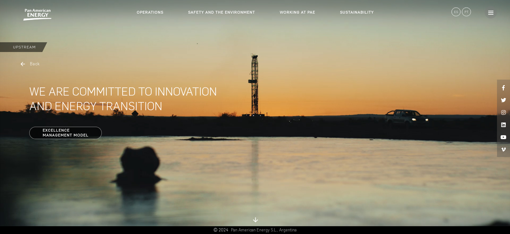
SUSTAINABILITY (357, 12)
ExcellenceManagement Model (65, 132)
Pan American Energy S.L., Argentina (264, 230)
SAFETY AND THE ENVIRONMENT (221, 12)
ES (456, 12)
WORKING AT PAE (297, 12)
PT (466, 12)
